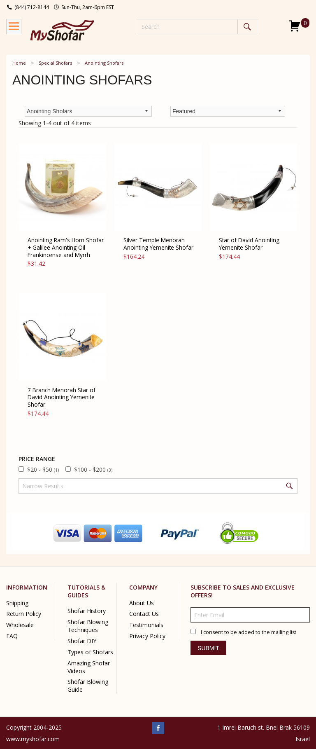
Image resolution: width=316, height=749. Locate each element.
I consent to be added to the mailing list (248, 632)
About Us (141, 603)
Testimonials (146, 625)
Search (247, 26)
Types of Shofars (90, 652)
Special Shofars (55, 63)
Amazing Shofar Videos (88, 667)
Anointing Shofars (104, 63)
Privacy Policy (147, 636)
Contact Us (144, 614)
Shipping (17, 603)
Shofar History (86, 611)
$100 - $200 (93, 469)
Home (19, 63)
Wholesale (20, 625)
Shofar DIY (81, 641)
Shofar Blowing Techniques (87, 626)
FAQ (12, 636)
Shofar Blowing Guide (87, 685)
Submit (208, 648)
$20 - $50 (43, 469)
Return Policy (23, 614)
